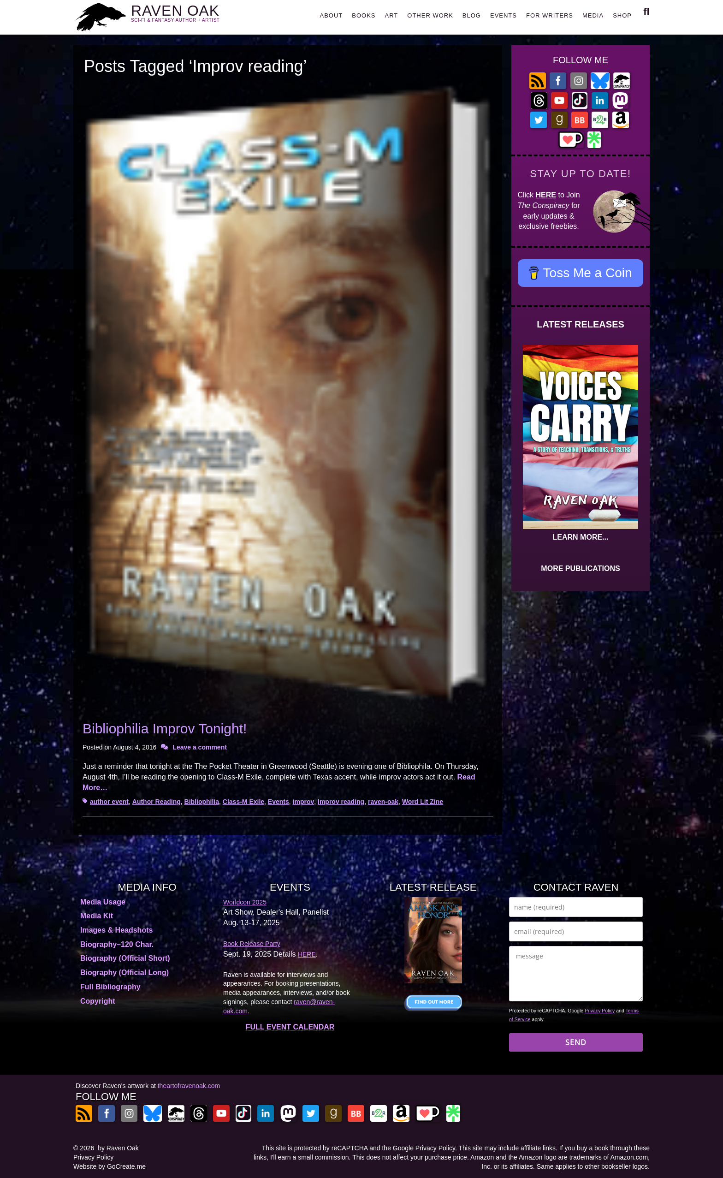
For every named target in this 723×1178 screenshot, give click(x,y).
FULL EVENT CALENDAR (290, 1027)
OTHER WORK (430, 15)
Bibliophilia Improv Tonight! (165, 728)
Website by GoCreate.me (109, 1166)
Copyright (97, 1001)
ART (391, 15)
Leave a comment (199, 747)
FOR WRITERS (549, 15)
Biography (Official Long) (124, 972)
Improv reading (341, 801)
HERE (546, 195)
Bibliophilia (201, 801)
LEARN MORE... (581, 537)
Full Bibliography (110, 987)
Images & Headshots (116, 930)
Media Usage (102, 902)
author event (109, 801)
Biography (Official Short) (125, 958)
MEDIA (593, 15)
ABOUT (331, 15)
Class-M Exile (243, 801)
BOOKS (363, 15)
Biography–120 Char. (117, 944)
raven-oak (383, 801)
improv (303, 801)
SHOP (622, 15)
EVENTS (503, 15)
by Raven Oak (118, 1148)
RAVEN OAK (189, 14)
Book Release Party (251, 943)
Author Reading (156, 801)
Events (278, 801)
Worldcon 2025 (245, 902)
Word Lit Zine (422, 801)
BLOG (471, 15)
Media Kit (96, 916)
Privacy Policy (600, 1010)
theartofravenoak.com (189, 1085)
